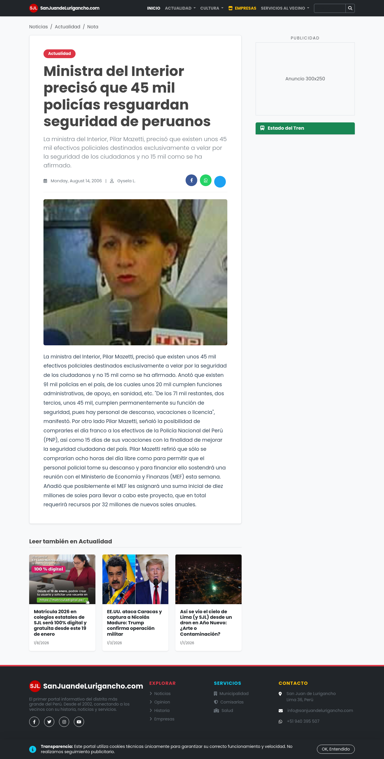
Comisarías (229, 702)
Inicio (153, 8)
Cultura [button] (210, 8)
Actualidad (68, 26)
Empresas (242, 8)
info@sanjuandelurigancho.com (320, 710)
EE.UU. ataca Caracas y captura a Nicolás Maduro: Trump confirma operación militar (134, 622)
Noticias (38, 26)
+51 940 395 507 (303, 721)
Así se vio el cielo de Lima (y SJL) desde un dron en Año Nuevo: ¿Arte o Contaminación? (206, 622)
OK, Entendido (336, 749)
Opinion (159, 702)
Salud (223, 710)
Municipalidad (231, 693)
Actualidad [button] (178, 8)
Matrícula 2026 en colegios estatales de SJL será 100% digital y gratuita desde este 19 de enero (60, 622)
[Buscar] (330, 8)
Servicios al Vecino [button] (283, 8)
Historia (159, 710)
